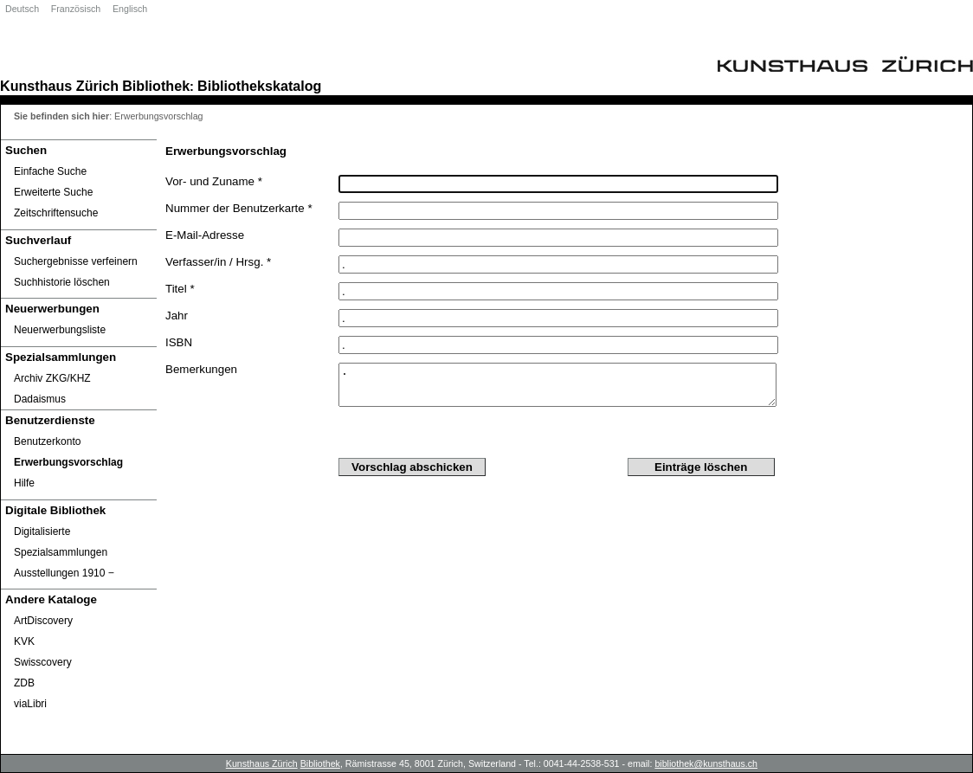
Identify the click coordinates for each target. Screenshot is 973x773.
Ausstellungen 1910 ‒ (64, 573)
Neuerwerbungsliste (60, 330)
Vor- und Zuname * (213, 181)
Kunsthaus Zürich (59, 85)
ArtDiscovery (43, 621)
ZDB (24, 683)
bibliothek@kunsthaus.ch (705, 763)
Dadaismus (40, 399)
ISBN (178, 342)
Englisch (130, 8)
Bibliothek (156, 85)
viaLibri (30, 704)
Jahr (176, 315)
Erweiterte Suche (53, 192)
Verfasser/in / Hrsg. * (218, 261)
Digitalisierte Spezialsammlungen (60, 541)
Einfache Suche (50, 171)
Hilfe (24, 483)
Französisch (75, 8)
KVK (24, 641)
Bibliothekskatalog (259, 85)
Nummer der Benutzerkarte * (239, 208)
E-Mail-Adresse (204, 235)
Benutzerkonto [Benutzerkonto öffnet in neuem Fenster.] (47, 441)
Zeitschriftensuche (56, 213)
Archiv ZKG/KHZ (52, 378)
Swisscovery (43, 662)
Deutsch (22, 8)
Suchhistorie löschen (62, 282)
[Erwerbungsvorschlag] (79, 462)
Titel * (180, 288)
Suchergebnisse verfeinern (76, 261)
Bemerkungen (201, 369)
